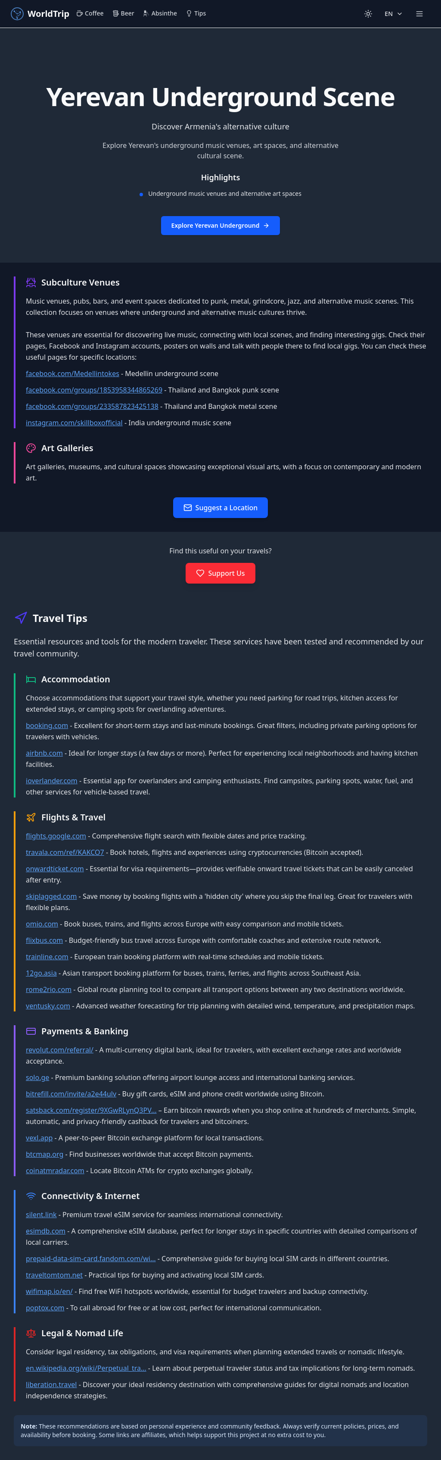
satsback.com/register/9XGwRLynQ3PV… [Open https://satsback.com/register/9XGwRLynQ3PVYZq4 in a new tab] (91, 1110)
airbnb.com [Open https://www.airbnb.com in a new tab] (44, 753)
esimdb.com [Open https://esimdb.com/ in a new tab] (45, 1231)
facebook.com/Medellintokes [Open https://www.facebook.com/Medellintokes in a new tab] (72, 373)
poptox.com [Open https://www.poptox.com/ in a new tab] (45, 1307)
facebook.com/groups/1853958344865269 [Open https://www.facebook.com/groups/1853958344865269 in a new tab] (94, 390)
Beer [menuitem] (123, 13)
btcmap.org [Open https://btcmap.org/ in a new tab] (44, 1154)
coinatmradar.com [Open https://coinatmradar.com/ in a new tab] (55, 1170)
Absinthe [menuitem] (160, 13)
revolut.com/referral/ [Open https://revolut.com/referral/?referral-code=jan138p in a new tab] (59, 1050)
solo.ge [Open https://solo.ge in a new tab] (37, 1077)
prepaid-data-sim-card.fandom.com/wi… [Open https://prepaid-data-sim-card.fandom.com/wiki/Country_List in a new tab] (91, 1258)
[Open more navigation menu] (419, 14)
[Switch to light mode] (368, 14)
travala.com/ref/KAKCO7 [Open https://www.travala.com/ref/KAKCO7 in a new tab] (65, 852)
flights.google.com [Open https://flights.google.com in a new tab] (56, 836)
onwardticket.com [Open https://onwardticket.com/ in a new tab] (55, 868)
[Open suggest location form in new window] (220, 507)
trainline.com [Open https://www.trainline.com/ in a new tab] (47, 956)
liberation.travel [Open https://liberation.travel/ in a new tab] (51, 1384)
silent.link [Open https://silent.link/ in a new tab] (41, 1214)
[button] (220, 145)
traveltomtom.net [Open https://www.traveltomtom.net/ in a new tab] (54, 1275)
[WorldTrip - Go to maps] (39, 14)
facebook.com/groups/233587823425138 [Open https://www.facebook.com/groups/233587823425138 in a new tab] (92, 406)
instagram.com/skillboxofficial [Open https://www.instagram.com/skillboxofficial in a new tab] (74, 422)
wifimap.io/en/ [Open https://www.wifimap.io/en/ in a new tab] (49, 1291)
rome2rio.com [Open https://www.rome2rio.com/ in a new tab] (48, 989)
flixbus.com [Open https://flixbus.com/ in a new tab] (44, 940)
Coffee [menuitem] (90, 13)
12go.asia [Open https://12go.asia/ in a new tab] (41, 973)
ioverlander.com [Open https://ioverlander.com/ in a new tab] (52, 780)
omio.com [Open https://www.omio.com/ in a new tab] (42, 924)
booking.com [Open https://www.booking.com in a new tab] (47, 725)
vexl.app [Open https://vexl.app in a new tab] (39, 1138)
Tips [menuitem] (196, 13)
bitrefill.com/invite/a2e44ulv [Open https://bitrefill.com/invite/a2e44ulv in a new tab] (71, 1094)
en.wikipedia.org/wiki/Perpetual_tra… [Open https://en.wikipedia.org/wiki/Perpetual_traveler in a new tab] (86, 1368)
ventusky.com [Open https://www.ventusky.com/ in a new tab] (48, 1006)
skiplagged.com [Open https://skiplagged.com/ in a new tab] (51, 896)
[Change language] (393, 14)
